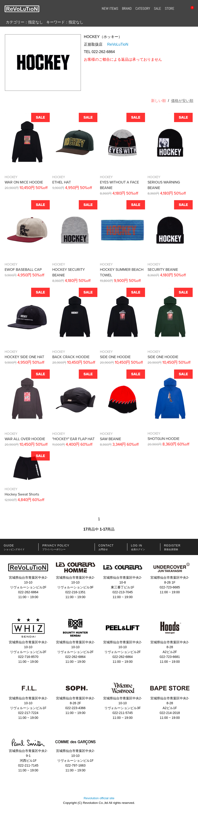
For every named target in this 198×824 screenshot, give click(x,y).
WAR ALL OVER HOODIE (25, 439)
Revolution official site (99, 798)
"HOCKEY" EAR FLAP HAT (73, 439)
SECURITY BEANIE (163, 269)
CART (189, 8)
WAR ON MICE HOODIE (24, 182)
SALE (157, 8)
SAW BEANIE (110, 439)
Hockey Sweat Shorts (22, 494)
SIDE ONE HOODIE (115, 357)
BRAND (127, 8)
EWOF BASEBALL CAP (23, 269)
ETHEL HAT (61, 182)
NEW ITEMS (110, 8)
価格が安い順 (182, 101)
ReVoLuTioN (117, 44)
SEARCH (180, 8)
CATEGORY (142, 8)
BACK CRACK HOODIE (70, 357)
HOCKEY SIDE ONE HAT (24, 357)
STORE (169, 8)
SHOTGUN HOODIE (163, 438)
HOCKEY (11, 177)
